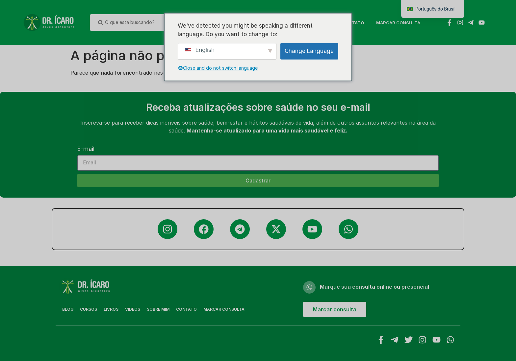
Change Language (309, 51)
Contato (353, 22)
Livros (111, 309)
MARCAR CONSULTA (398, 22)
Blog (67, 309)
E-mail (85, 149)
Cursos (88, 309)
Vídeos (132, 309)
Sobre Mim (158, 309)
